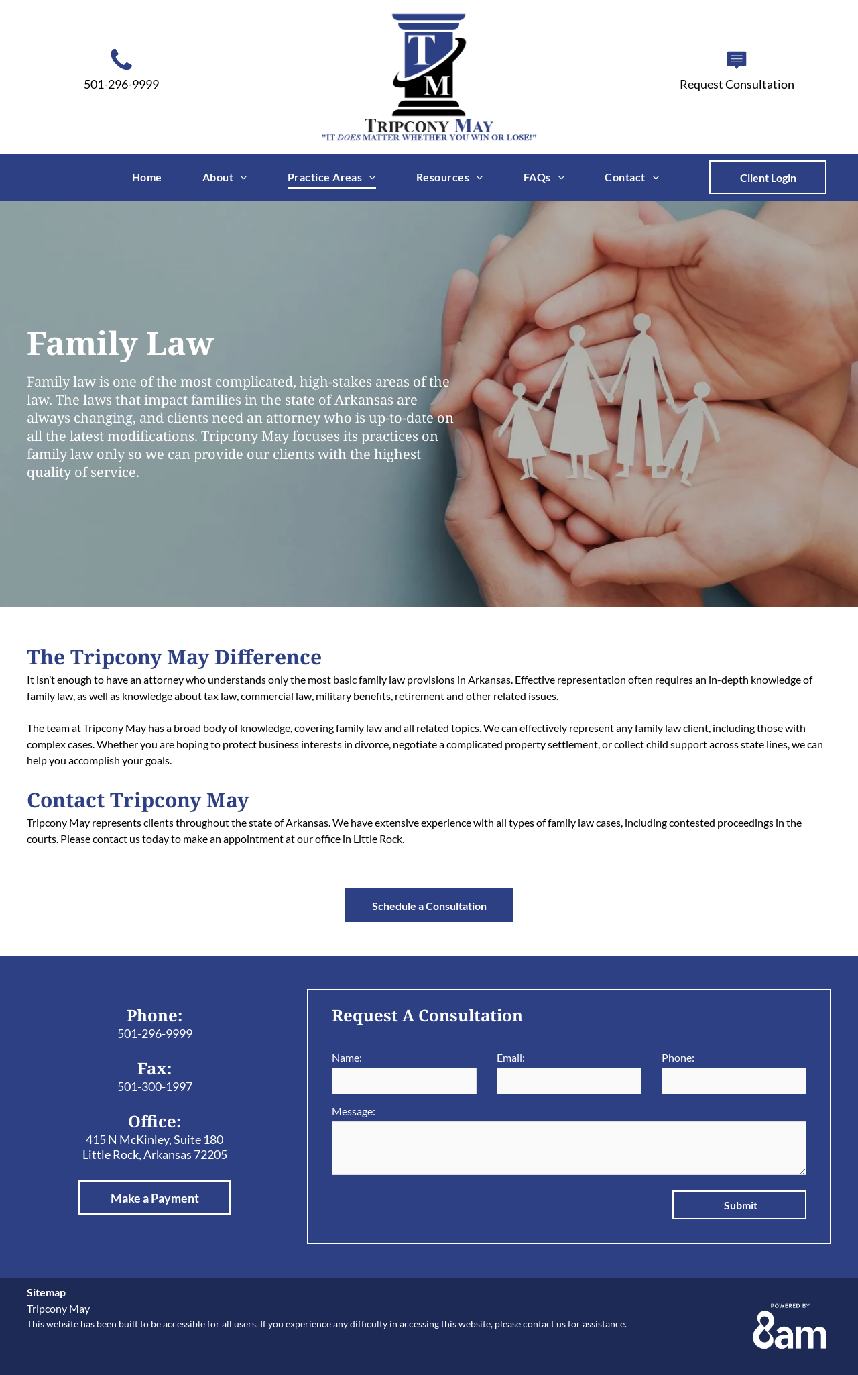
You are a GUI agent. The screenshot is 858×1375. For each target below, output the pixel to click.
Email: (511, 1057)
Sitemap (46, 1292)
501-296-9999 (154, 1033)
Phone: (678, 1057)
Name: (347, 1057)
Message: (353, 1111)
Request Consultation (737, 84)
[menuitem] (147, 176)
